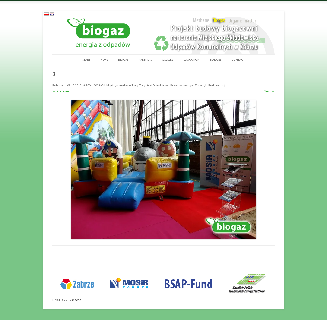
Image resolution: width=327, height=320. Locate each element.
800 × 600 (92, 85)
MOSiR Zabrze (61, 300)
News (104, 60)
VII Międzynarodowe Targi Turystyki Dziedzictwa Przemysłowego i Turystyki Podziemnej (163, 85)
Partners (145, 60)
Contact (238, 60)
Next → (269, 91)
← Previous (61, 91)
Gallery (167, 60)
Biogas (123, 60)
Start (86, 60)
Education (192, 60)
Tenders (215, 60)
